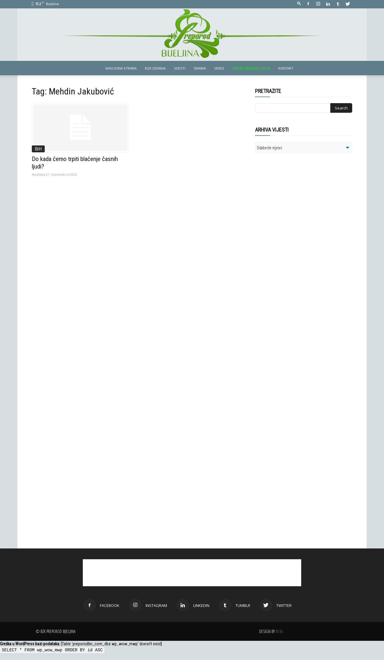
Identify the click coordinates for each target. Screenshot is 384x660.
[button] (299, 4)
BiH (38, 148)
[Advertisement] (301, 235)
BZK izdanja (155, 68)
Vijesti (179, 68)
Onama (200, 68)
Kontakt (285, 68)
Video (219, 68)
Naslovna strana (120, 68)
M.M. (280, 631)
